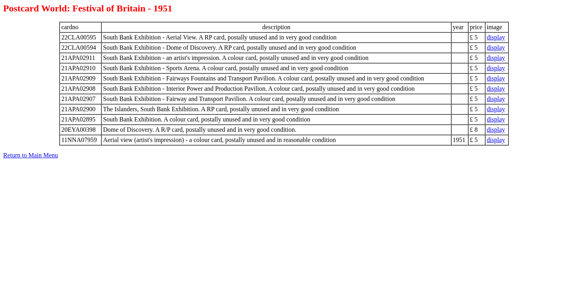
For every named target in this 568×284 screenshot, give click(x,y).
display (496, 37)
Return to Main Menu (30, 155)
